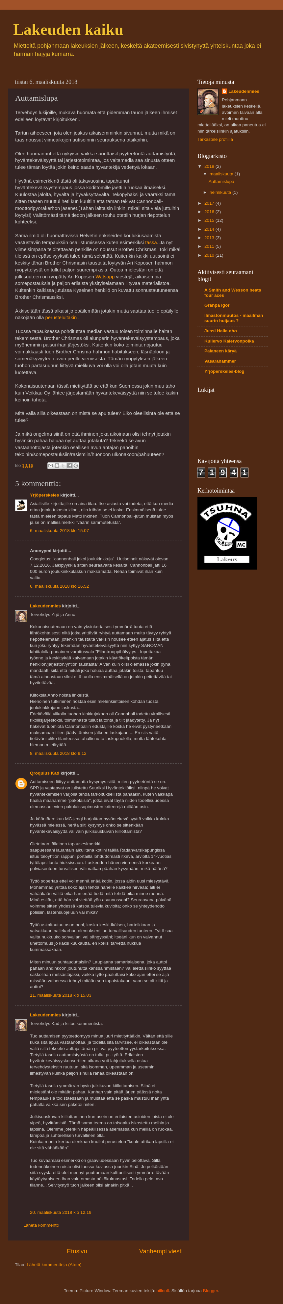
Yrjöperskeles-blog (224, 371)
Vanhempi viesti (161, 1251)
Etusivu (77, 1251)
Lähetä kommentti (41, 1225)
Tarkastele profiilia (215, 139)
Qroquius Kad (44, 773)
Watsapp (105, 276)
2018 (210, 166)
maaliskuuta (222, 173)
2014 (210, 229)
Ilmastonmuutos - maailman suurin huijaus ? (233, 318)
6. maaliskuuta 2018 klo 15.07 (59, 530)
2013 (210, 237)
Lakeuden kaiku (68, 29)
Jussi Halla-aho (220, 330)
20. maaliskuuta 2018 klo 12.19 (60, 1212)
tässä (151, 242)
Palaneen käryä (220, 350)
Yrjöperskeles (44, 495)
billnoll (163, 1290)
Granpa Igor (217, 305)
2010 (210, 255)
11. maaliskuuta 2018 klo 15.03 (60, 995)
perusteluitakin (61, 317)
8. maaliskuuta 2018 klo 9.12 (58, 753)
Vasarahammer (220, 361)
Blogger (210, 1290)
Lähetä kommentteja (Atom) (54, 1264)
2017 (210, 203)
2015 (210, 220)
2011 (210, 246)
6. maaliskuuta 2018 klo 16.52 (59, 586)
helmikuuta (221, 192)
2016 (210, 211)
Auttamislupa (221, 181)
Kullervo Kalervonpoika (229, 341)
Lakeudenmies (45, 605)
